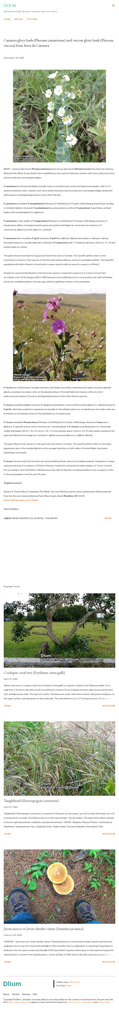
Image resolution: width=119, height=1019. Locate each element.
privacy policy (104, 1002)
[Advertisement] (59, 553)
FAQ (35, 994)
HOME (7, 19)
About (6, 994)
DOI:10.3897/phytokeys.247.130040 (21, 500)
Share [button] (108, 518)
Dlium (10, 5)
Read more (108, 705)
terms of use (74, 1002)
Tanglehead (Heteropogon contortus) (31, 800)
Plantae (39, 518)
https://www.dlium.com (19, 1002)
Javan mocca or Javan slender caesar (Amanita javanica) (44, 928)
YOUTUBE (32, 19)
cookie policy (87, 1002)
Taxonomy (51, 518)
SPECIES (18, 19)
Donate (15, 994)
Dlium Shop (74, 982)
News (15, 518)
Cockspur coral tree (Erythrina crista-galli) (34, 672)
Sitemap (26, 994)
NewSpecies (26, 518)
